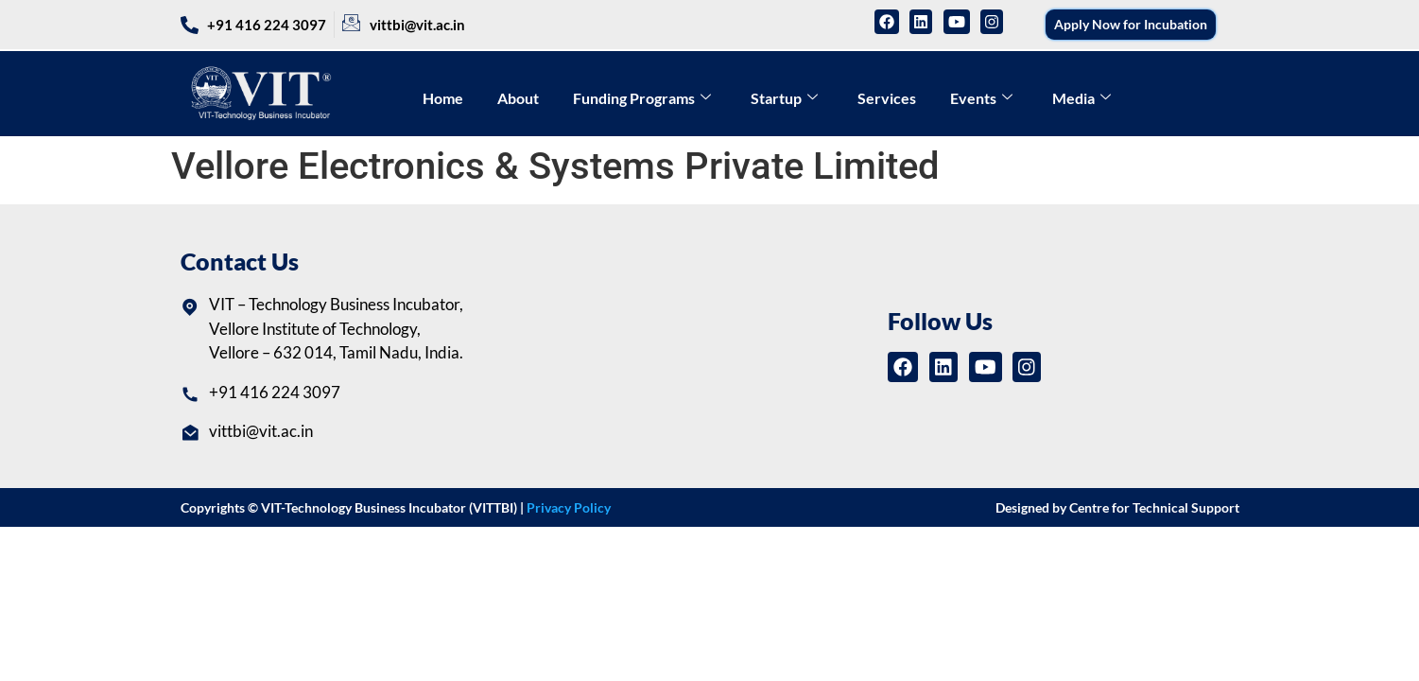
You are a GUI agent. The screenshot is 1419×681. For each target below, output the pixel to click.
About (518, 98)
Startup (784, 98)
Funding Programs (642, 98)
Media (1081, 98)
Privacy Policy (569, 507)
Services (886, 98)
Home (443, 98)
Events (981, 98)
